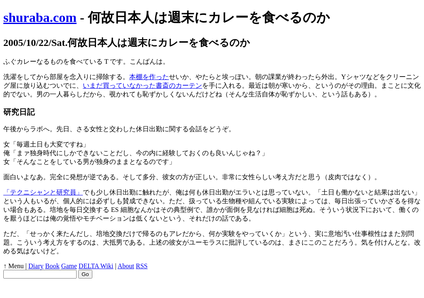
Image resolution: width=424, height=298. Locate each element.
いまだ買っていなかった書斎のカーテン (142, 85)
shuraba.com (40, 17)
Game (69, 265)
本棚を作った (149, 76)
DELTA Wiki (96, 265)
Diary (36, 265)
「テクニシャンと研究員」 (43, 192)
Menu (16, 265)
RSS (141, 265)
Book (52, 265)
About (126, 265)
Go (85, 274)
